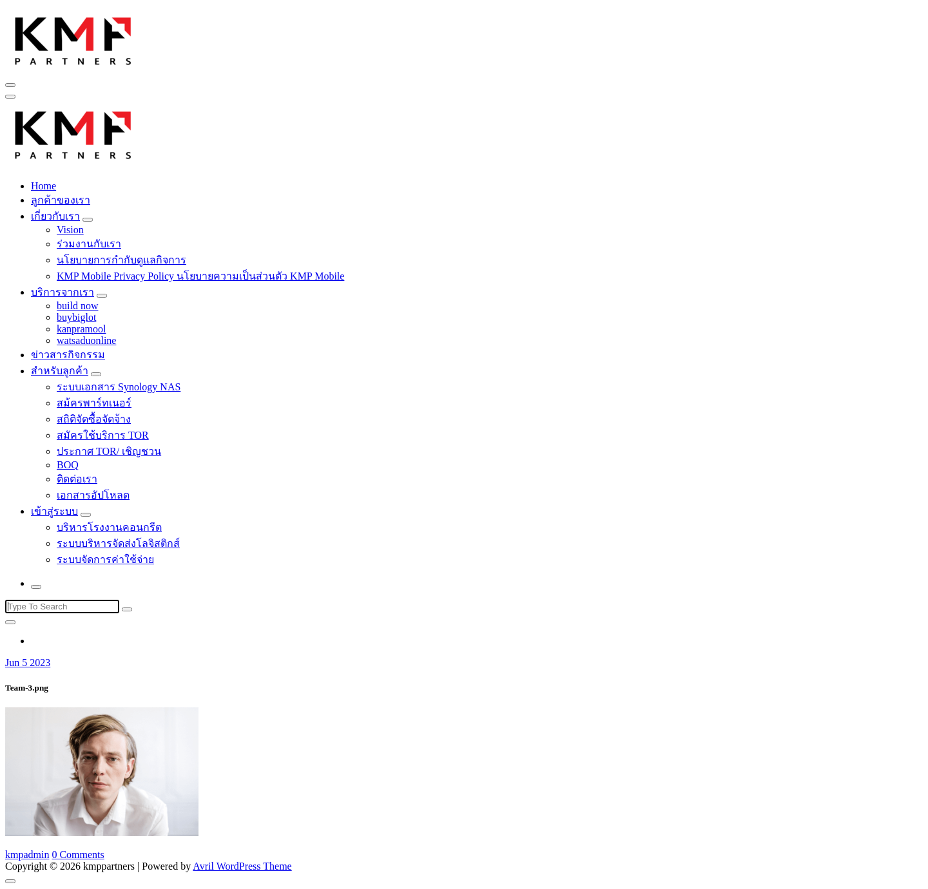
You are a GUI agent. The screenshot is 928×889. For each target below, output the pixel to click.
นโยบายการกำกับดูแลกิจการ (121, 259)
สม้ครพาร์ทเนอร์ (94, 402)
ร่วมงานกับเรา (89, 243)
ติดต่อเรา (77, 478)
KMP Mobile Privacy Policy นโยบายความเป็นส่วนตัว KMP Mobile (200, 276)
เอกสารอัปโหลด (93, 495)
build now (77, 305)
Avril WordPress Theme (242, 866)
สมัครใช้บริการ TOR (103, 435)
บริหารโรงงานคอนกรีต (109, 527)
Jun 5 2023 (27, 662)
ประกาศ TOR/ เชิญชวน (109, 451)
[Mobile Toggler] (87, 220)
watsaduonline (86, 340)
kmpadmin (27, 854)
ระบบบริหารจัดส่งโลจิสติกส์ (118, 543)
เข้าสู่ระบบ (54, 511)
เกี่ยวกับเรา (55, 216)
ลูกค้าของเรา (60, 200)
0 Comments (78, 854)
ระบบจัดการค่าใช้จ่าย (105, 559)
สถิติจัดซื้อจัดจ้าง (94, 419)
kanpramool (81, 328)
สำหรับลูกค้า (59, 370)
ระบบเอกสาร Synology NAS (118, 386)
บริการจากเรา (62, 292)
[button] (73, 39)
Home (43, 185)
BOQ (68, 464)
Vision (70, 229)
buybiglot (76, 317)
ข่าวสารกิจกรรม (68, 354)
